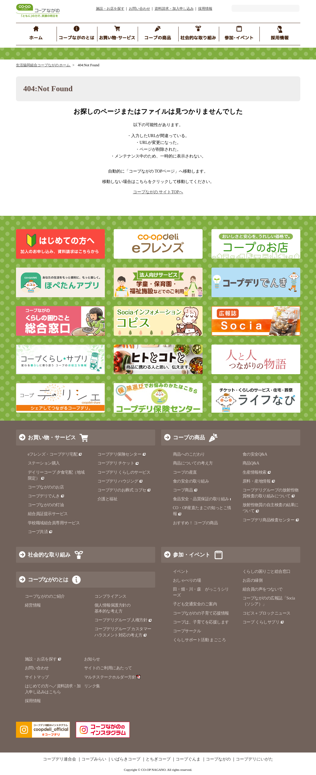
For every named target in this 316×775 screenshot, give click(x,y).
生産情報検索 (257, 472)
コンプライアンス (110, 596)
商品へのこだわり (189, 454)
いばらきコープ (125, 759)
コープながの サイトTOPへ (158, 192)
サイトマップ (37, 677)
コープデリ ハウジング (120, 481)
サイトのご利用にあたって (108, 668)
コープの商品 (189, 437)
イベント (181, 571)
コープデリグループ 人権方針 (123, 620)
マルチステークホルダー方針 (112, 677)
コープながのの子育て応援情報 (201, 613)
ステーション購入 (44, 463)
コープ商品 (185, 490)
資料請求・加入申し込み (174, 9)
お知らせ (92, 659)
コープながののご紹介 (45, 596)
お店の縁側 (253, 580)
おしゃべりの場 (187, 580)
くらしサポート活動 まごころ (199, 640)
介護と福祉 (107, 499)
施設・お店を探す (110, 9)
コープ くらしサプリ (263, 622)
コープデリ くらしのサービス (123, 472)
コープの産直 (185, 472)
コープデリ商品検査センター (271, 520)
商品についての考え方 (193, 463)
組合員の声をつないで (263, 589)
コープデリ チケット (118, 463)
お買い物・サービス (52, 437)
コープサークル (187, 631)
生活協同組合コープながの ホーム (43, 65)
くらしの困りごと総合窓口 (267, 571)
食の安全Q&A (255, 454)
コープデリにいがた (254, 759)
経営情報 (33, 605)
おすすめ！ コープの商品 (195, 523)
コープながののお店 (46, 487)
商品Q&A (251, 463)
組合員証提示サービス (48, 514)
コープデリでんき (46, 496)
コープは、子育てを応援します (201, 622)
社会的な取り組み (49, 555)
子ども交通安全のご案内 (195, 604)
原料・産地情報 (259, 481)
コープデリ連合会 (59, 759)
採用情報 (205, 9)
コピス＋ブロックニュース (267, 613)
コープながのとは (48, 580)
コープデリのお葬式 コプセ (124, 490)
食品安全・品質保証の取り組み (203, 499)
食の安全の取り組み (191, 481)
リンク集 (92, 686)
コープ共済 (40, 532)
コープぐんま (188, 759)
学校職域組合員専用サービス (54, 523)
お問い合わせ (139, 9)
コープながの (218, 759)
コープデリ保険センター (121, 454)
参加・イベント (191, 555)
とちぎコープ (158, 759)
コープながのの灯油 (46, 505)
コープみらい (93, 759)
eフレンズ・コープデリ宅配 (55, 454)
